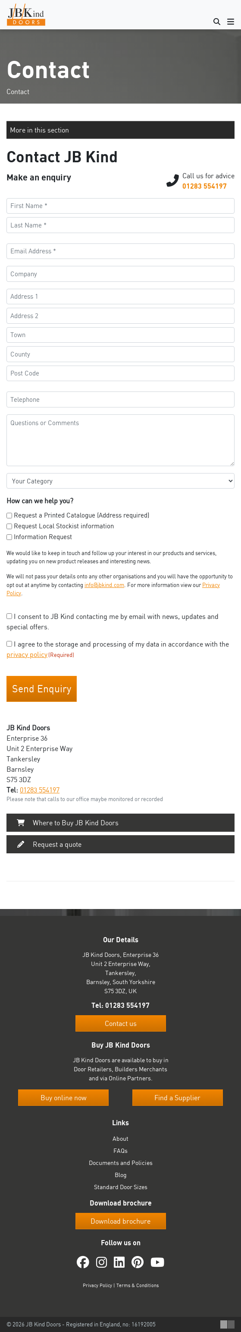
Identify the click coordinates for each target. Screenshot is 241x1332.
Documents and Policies (121, 1162)
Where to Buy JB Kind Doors (66, 822)
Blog (121, 1174)
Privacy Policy (97, 1285)
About (120, 1138)
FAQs (120, 1150)
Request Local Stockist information (64, 526)
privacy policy (26, 654)
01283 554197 (204, 186)
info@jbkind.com (104, 584)
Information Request (43, 537)
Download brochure (120, 1221)
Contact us (121, 1023)
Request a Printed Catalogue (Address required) (81, 515)
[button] (120, 130)
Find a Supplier (177, 1097)
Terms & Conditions (137, 1285)
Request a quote (47, 844)
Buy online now (64, 1097)
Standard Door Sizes (120, 1186)
